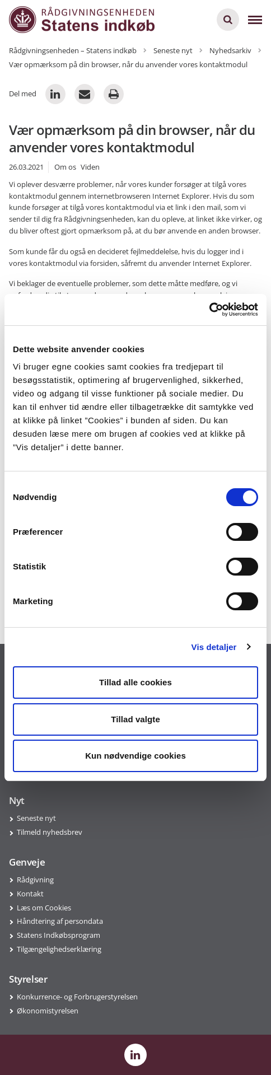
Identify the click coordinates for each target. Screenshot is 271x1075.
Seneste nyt (36, 818)
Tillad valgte (135, 719)
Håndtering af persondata (60, 921)
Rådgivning (35, 880)
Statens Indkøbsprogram (58, 935)
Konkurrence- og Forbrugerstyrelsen (77, 997)
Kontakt (30, 894)
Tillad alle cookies (135, 682)
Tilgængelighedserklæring (59, 949)
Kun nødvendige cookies (135, 755)
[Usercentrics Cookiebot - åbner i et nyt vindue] (209, 309)
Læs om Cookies (44, 908)
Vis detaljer (214, 647)
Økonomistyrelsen (47, 1011)
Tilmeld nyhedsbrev (49, 832)
